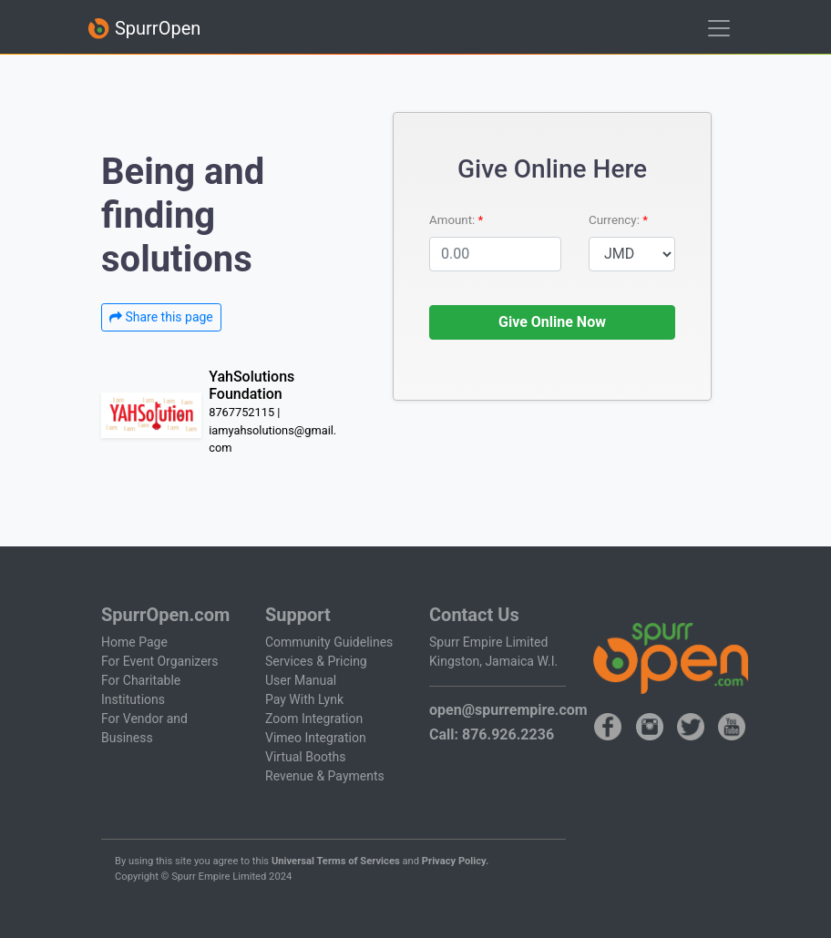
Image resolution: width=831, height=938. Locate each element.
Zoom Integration (314, 718)
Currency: (615, 220)
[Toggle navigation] (719, 28)
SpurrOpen (143, 28)
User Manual (300, 680)
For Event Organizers (160, 661)
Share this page (161, 317)
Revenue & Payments (325, 776)
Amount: (453, 220)
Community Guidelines (329, 642)
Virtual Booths (305, 756)
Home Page (134, 642)
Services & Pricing (316, 661)
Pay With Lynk (304, 699)
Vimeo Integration (315, 737)
